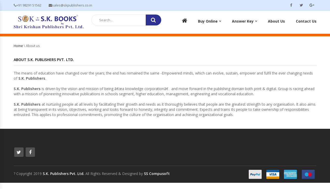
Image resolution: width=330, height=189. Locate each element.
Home (18, 45)
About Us (276, 21)
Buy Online (208, 21)
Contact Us (306, 21)
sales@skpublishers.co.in (70, 5)
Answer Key (243, 21)
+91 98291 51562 (27, 5)
